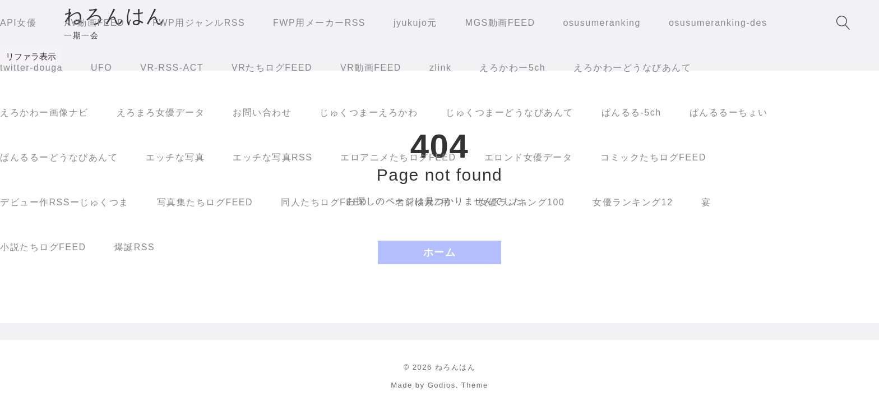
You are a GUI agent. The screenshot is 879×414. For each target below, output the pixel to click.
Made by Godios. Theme (439, 385)
